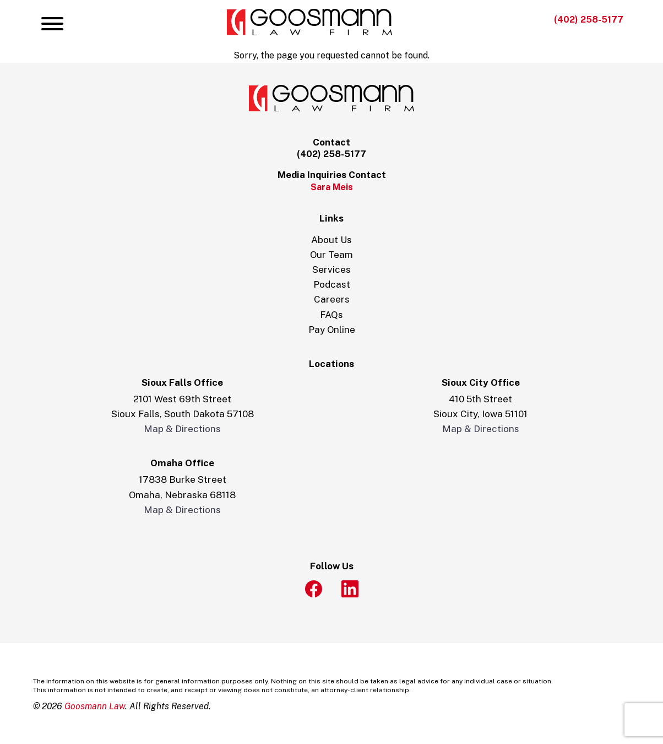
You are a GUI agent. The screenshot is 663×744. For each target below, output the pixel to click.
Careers (332, 299)
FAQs (331, 314)
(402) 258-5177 (588, 19)
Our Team (331, 254)
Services (331, 269)
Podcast (331, 284)
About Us (331, 239)
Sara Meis (332, 187)
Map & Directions (182, 428)
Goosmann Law (94, 706)
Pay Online (331, 329)
